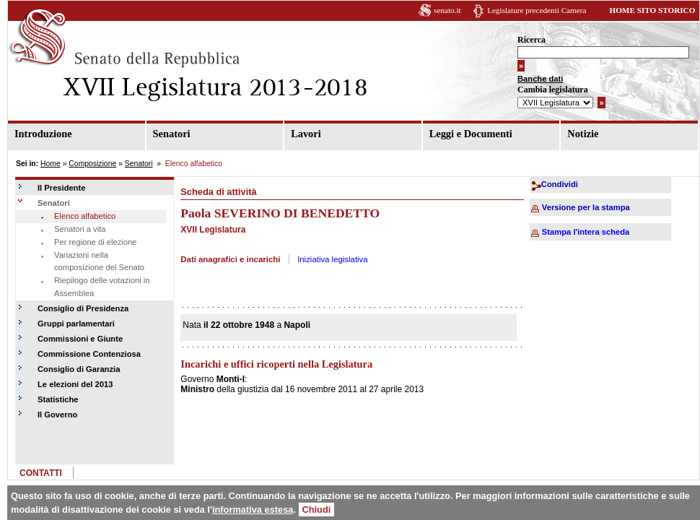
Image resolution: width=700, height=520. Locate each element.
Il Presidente (62, 187)
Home (50, 164)
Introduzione (43, 133)
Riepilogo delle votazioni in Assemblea (101, 287)
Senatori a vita (80, 229)
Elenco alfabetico (84, 216)
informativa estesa (252, 509)
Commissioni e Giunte (80, 338)
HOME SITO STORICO (652, 10)
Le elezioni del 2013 (75, 384)
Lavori (306, 133)
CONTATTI (40, 473)
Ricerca (531, 40)
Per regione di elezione (95, 242)
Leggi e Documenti (470, 133)
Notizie (582, 133)
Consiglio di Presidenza (83, 308)
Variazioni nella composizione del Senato (99, 261)
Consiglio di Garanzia (79, 369)
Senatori (172, 133)
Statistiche (58, 399)
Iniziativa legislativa (332, 259)
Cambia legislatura (552, 89)
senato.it (447, 10)
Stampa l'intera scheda (585, 232)
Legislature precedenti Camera (536, 10)
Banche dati (540, 78)
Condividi (559, 184)
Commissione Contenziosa (89, 354)
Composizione (92, 164)
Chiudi (316, 509)
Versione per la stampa (586, 207)
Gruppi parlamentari (76, 323)
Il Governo (57, 414)
